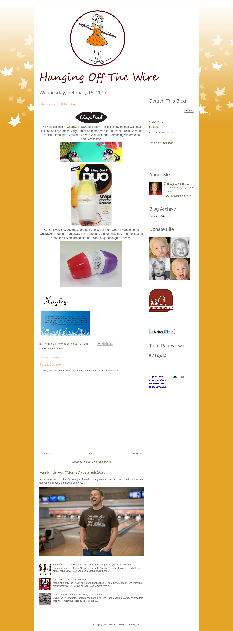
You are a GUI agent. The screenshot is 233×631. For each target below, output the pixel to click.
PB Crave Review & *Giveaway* (70, 579)
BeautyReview (55, 348)
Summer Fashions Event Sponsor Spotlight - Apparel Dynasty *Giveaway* (92, 564)
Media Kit (154, 127)
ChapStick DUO (77, 126)
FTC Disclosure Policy (161, 132)
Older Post (135, 453)
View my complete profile (177, 195)
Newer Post (48, 453)
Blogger (135, 624)
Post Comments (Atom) (98, 461)
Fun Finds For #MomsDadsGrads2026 (72, 472)
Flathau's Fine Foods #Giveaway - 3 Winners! (77, 594)
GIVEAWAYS (156, 121)
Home (92, 453)
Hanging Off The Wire (179, 184)
